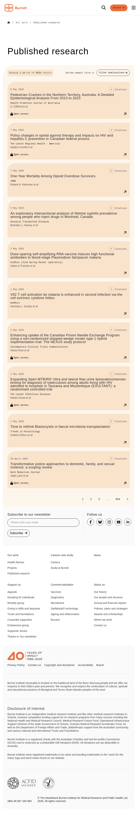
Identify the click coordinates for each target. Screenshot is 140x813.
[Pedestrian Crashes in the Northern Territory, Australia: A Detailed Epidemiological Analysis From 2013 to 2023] (68, 100)
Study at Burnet (60, 567)
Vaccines (56, 591)
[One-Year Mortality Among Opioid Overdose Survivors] (68, 180)
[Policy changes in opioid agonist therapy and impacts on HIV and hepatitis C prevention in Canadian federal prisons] (68, 140)
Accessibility (85, 665)
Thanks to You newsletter (21, 636)
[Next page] (127, 498)
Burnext (55, 619)
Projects (12, 567)
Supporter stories (17, 630)
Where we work (103, 619)
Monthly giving (15, 602)
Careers (55, 562)
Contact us (100, 625)
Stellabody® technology (64, 608)
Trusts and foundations (20, 613)
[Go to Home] (8, 22)
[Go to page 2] (91, 499)
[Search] (104, 7)
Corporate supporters (19, 619)
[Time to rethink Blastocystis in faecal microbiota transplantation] (68, 430)
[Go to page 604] (118, 499)
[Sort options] (79, 72)
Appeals (12, 591)
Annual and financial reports (110, 602)
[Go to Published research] (46, 22)
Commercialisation (62, 584)
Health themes (15, 562)
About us (99, 584)
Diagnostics (57, 597)
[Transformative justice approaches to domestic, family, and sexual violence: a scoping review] (68, 469)
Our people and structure (108, 597)
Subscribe (18, 532)
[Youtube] (118, 522)
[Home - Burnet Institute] (15, 8)
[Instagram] (109, 522)
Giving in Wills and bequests (23, 608)
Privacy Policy (16, 665)
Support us (14, 584)
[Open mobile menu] (134, 7)
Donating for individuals (21, 597)
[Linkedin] (127, 522)
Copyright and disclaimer (59, 665)
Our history (100, 591)
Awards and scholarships (108, 613)
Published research (18, 573)
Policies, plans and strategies (111, 608)
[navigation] (70, 8)
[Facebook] (90, 522)
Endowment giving (18, 625)
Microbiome (57, 602)
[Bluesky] (99, 522)
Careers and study (62, 555)
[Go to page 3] (99, 499)
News (97, 555)
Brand (100, 665)
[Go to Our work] (22, 22)
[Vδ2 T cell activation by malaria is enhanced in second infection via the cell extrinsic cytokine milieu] (68, 300)
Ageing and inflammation (65, 613)
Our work (13, 555)
